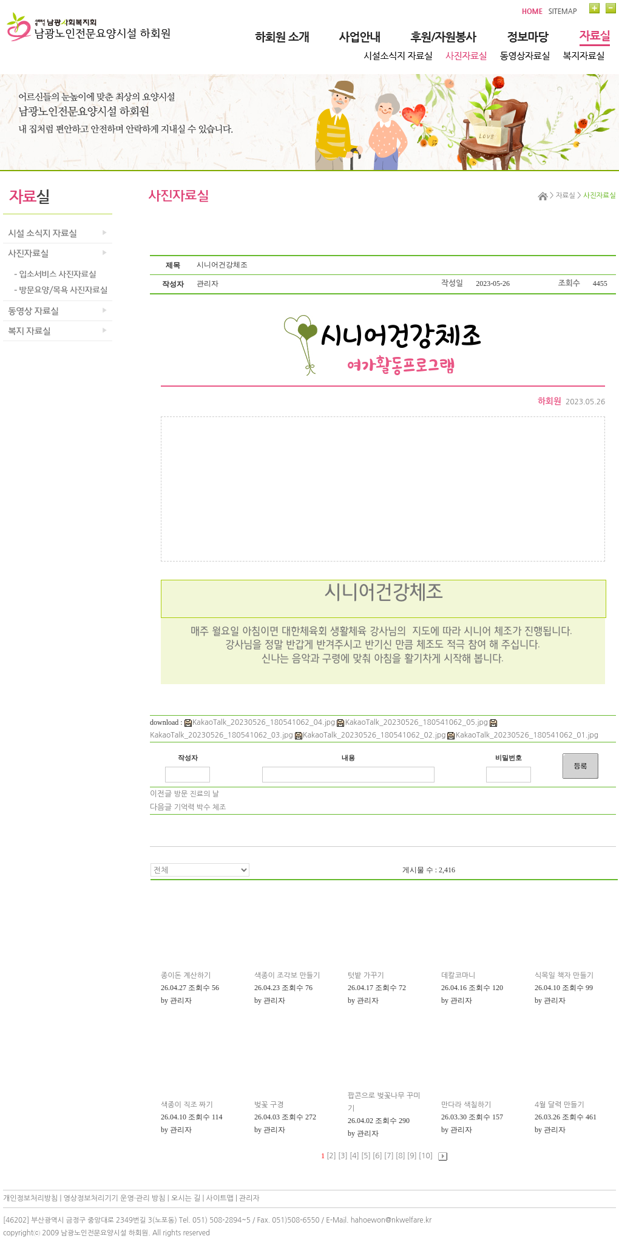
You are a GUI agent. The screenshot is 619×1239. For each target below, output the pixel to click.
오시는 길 (185, 1198)
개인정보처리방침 (30, 1198)
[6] (377, 1155)
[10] (426, 1155)
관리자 (249, 1198)
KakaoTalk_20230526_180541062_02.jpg (370, 735)
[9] (412, 1155)
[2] (331, 1155)
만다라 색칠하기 (466, 1104)
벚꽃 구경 (268, 1104)
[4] (354, 1155)
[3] (343, 1155)
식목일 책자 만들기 (564, 975)
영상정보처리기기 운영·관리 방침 (115, 1198)
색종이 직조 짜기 (187, 1104)
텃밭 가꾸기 (366, 975)
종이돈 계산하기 (186, 975)
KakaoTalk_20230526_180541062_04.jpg (260, 722)
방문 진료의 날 (196, 794)
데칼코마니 (458, 975)
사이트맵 (220, 1198)
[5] (366, 1155)
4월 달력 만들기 (559, 1104)
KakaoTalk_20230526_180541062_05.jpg (412, 722)
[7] (389, 1155)
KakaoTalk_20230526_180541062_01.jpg (522, 735)
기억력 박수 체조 (200, 807)
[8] (400, 1155)
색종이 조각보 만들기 (287, 975)
